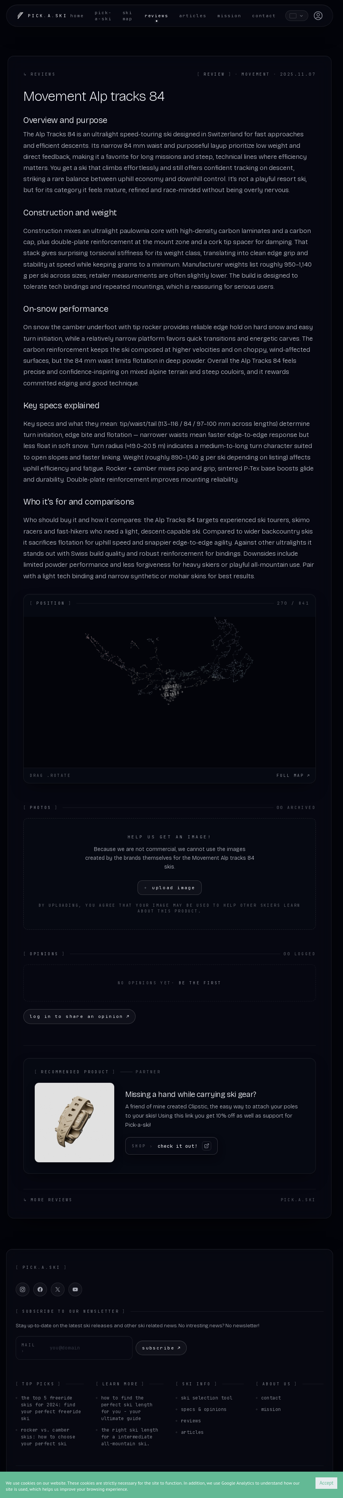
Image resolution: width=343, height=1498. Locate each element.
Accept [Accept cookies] (326, 1483)
